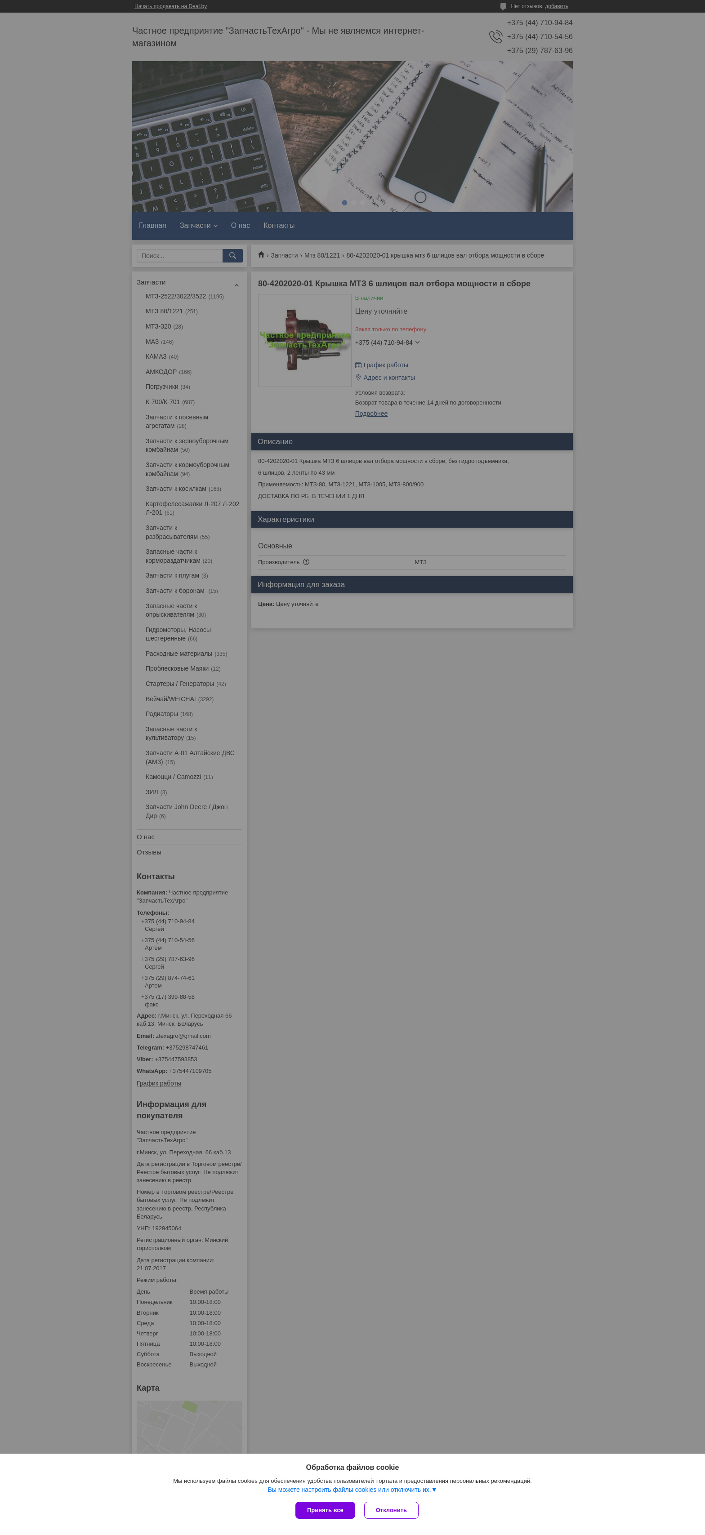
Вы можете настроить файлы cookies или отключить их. (349, 1489)
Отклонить (391, 1510)
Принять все (325, 1510)
